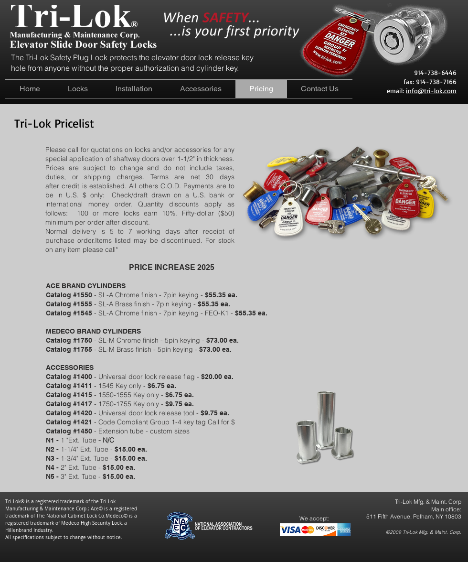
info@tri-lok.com (431, 90)
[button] (78, 89)
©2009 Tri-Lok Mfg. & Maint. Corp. (423, 532)
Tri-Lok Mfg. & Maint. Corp (428, 501)
